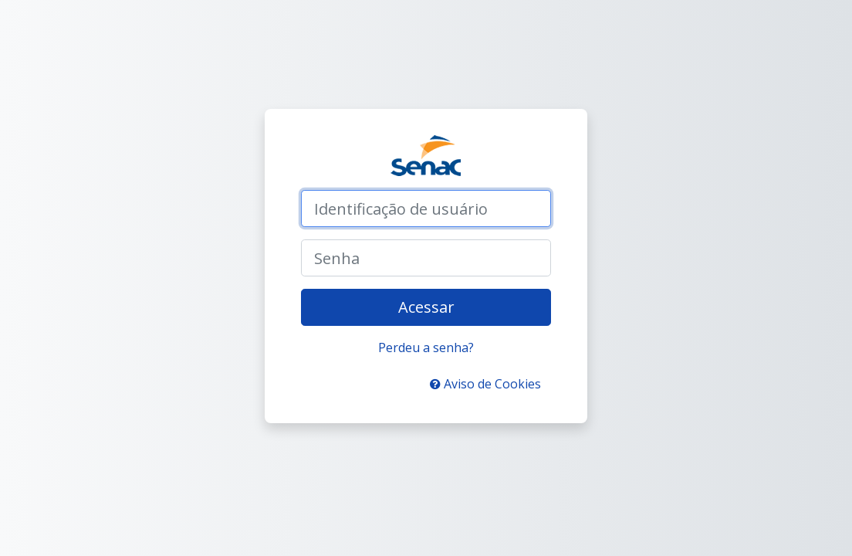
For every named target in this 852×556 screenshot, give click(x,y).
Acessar (426, 307)
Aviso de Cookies (485, 383)
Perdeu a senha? (426, 347)
